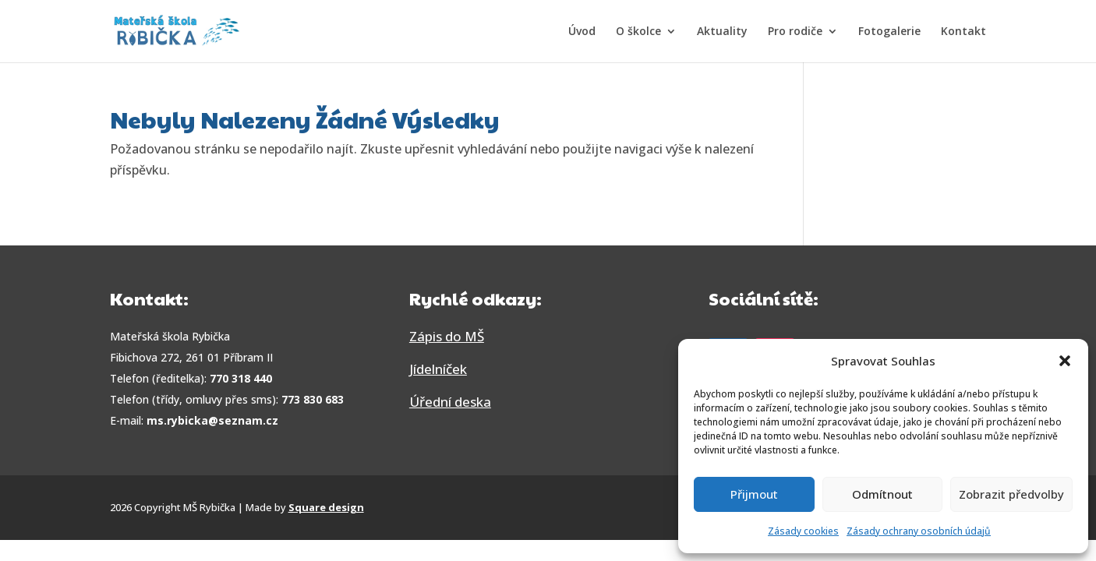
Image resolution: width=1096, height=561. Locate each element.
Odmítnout (882, 494)
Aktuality (722, 32)
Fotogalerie (889, 32)
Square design (326, 507)
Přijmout (754, 494)
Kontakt (963, 32)
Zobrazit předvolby (1011, 494)
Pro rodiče (795, 32)
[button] (1065, 361)
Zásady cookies (803, 531)
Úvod (582, 32)
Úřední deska (450, 402)
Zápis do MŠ (446, 336)
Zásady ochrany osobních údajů (919, 531)
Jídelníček (438, 369)
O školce (638, 32)
